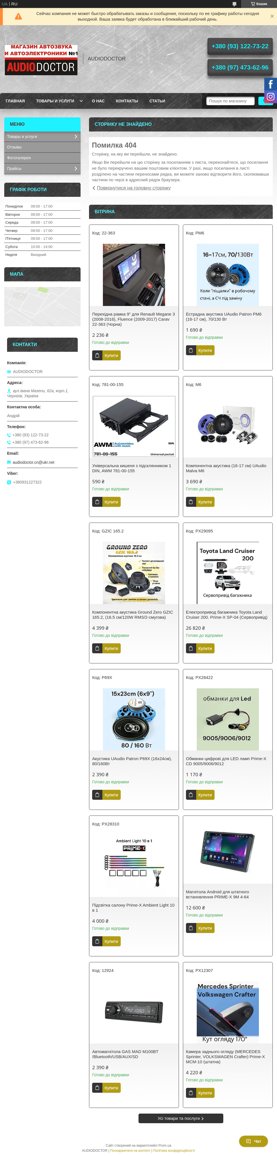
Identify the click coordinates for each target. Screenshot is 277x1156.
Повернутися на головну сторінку (134, 188)
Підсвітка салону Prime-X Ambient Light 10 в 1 (133, 908)
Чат (253, 1141)
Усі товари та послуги (179, 1118)
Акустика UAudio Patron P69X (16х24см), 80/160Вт (132, 761)
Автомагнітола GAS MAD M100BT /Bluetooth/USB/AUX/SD (125, 1054)
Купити (111, 355)
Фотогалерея (19, 158)
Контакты (127, 101)
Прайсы (14, 168)
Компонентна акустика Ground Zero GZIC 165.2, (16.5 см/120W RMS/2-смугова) (132, 615)
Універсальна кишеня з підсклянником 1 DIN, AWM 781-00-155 (131, 468)
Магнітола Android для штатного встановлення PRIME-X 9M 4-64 (217, 894)
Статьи (157, 101)
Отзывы (14, 147)
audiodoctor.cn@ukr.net (33, 462)
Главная (15, 101)
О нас (98, 101)
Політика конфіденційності (174, 1151)
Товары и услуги (55, 101)
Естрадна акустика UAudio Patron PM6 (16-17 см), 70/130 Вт (224, 317)
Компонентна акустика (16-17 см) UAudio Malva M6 (226, 468)
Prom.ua (165, 1146)
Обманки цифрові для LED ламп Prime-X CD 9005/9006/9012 (226, 761)
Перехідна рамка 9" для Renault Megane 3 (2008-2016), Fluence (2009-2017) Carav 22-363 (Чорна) (133, 319)
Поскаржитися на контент (130, 1151)
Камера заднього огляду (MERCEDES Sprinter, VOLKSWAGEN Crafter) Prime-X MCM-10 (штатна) (225, 1056)
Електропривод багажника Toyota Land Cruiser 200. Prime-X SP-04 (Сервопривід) (227, 615)
